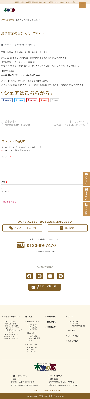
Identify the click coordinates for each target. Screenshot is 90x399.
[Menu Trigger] (82, 5)
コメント (6, 157)
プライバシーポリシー (51, 391)
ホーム (36, 391)
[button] (7, 100)
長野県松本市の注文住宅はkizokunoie (51, 396)
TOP (3, 20)
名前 (4, 182)
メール (5, 191)
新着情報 (10, 20)
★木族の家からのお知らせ (26, 45)
